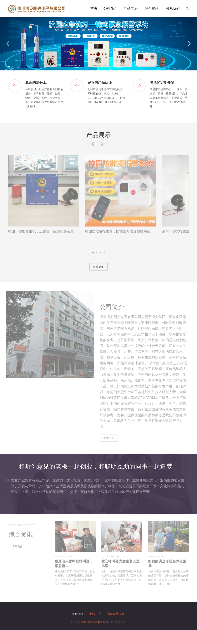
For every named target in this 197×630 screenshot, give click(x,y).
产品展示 (130, 8)
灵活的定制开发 (162, 82)
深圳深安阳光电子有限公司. (98, 622)
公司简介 (110, 8)
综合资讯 (152, 8)
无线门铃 (95, 614)
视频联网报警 (115, 614)
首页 (93, 8)
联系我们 (173, 8)
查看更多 (98, 266)
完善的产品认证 (100, 82)
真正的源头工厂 (37, 82)
